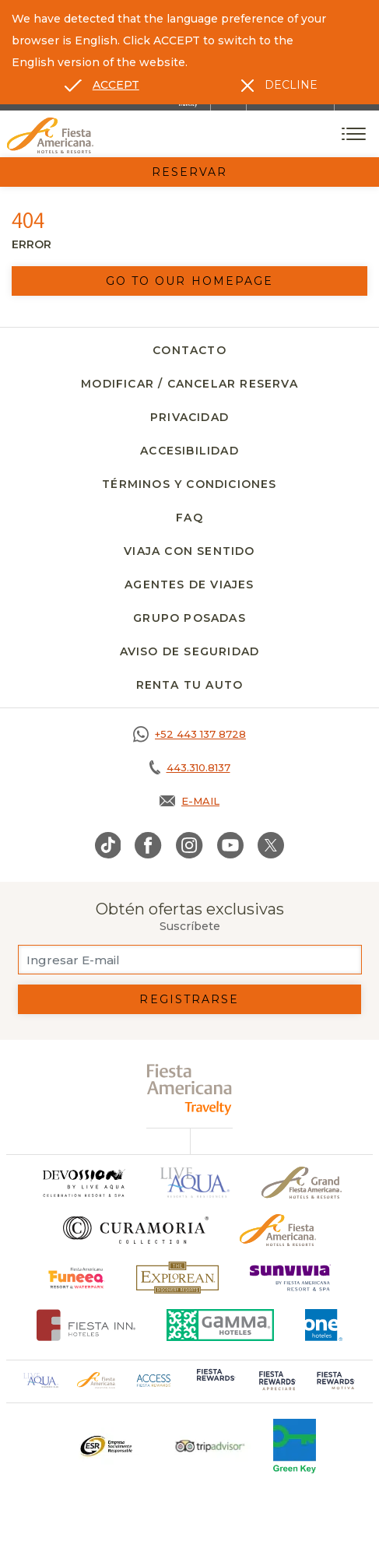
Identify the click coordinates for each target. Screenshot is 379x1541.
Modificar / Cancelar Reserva (189, 384)
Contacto (189, 350)
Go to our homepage (190, 281)
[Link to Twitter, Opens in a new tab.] (271, 845)
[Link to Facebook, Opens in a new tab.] (148, 845)
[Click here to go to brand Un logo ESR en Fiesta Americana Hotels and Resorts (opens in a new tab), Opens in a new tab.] (105, 1446)
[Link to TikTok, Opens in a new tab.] (108, 845)
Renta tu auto (190, 685)
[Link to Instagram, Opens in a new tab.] (189, 845)
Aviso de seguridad (190, 651)
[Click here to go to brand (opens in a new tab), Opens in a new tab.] (76, 1278)
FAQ (189, 518)
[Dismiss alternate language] (279, 85)
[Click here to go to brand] (83, 1183)
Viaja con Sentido (189, 551)
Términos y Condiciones (189, 484)
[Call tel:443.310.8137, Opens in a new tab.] (189, 767)
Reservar (190, 172)
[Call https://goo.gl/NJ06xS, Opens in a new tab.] (189, 734)
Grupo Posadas (189, 618)
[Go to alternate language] (102, 85)
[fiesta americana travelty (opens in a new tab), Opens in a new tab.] (189, 1089)
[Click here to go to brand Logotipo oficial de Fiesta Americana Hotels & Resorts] (278, 1230)
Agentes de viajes (189, 584)
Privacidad (189, 417)
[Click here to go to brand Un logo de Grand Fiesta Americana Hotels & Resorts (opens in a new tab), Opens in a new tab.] (301, 1183)
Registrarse (189, 999)
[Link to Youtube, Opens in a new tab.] (230, 845)
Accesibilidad (189, 451)
